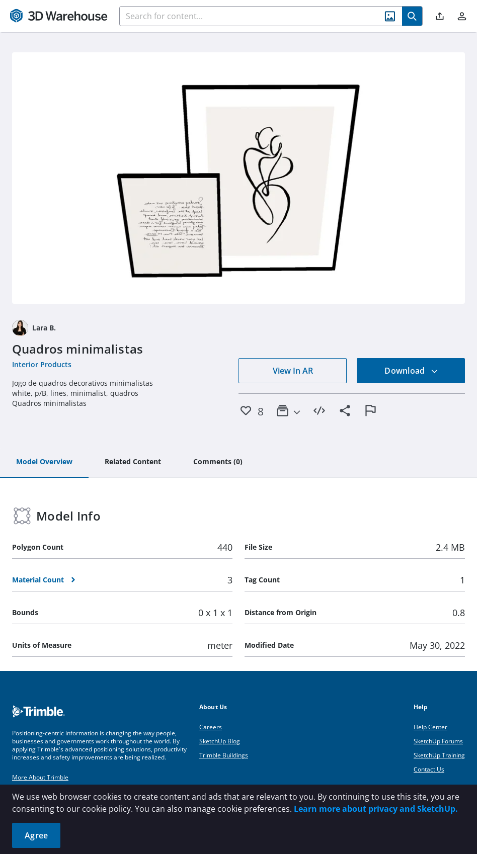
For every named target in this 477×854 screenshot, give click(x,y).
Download (411, 370)
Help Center (430, 727)
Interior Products (41, 364)
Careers (210, 727)
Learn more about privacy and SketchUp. (376, 808)
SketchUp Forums (438, 741)
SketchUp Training (439, 755)
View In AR (293, 370)
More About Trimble (40, 777)
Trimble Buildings (223, 755)
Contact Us (429, 769)
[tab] (44, 462)
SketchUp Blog (219, 741)
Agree (36, 835)
